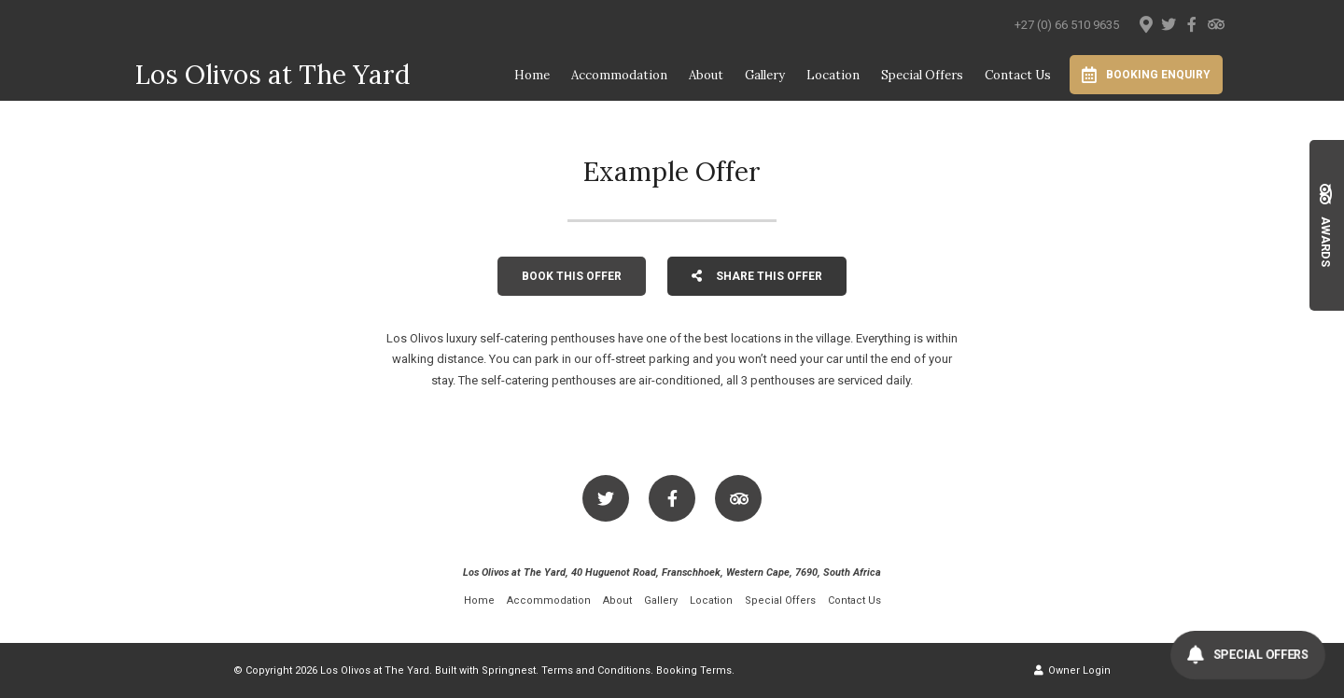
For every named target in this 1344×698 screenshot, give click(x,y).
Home (532, 75)
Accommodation (619, 75)
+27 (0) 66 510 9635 (1067, 25)
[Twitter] (1168, 24)
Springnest (509, 670)
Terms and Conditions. (597, 670)
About (706, 75)
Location (833, 75)
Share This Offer (757, 276)
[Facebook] (1191, 24)
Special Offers (922, 75)
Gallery (765, 75)
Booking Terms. (695, 670)
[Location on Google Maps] (1145, 23)
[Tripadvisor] (1215, 24)
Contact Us (1018, 75)
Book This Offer (572, 276)
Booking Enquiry (1146, 74)
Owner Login (1072, 670)
